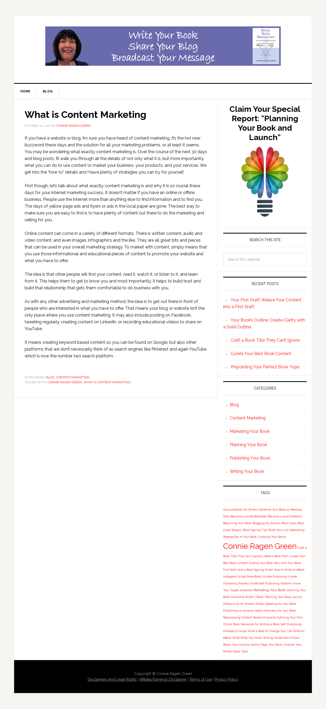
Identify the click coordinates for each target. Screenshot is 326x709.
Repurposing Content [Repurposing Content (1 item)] (237, 617)
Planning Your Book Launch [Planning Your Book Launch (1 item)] (283, 597)
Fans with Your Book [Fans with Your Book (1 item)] (287, 562)
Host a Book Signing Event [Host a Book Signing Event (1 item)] (255, 569)
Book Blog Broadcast (163, 46)
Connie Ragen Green (65, 382)
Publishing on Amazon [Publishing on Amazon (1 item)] (238, 610)
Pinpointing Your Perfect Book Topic (265, 366)
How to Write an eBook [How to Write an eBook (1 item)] (289, 569)
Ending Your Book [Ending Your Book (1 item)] (261, 562)
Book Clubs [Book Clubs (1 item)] (289, 523)
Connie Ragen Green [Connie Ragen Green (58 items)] (260, 546)
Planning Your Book (248, 444)
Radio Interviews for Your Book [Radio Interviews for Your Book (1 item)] (275, 610)
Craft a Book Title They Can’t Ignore (265, 340)
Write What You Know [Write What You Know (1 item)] (247, 637)
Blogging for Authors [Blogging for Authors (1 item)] (266, 523)
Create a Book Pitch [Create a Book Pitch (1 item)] (275, 556)
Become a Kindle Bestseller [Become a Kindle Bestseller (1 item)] (249, 516)
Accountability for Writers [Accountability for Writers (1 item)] (240, 509)
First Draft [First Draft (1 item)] (229, 569)
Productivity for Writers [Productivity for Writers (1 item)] (239, 603)
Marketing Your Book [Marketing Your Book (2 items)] (269, 590)
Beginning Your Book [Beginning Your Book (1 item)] (237, 523)
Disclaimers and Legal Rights (112, 679)
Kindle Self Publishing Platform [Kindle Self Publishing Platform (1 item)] (271, 583)
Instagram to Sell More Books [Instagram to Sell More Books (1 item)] (242, 576)
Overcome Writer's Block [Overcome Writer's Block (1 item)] (247, 597)
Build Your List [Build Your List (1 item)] (278, 529)
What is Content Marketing (107, 382)
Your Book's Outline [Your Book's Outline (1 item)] (282, 644)
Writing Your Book (247, 471)
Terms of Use (200, 679)
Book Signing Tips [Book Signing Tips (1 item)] (255, 529)
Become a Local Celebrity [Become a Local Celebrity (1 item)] (285, 516)
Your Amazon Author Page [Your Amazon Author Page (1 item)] (250, 644)
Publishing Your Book (250, 458)
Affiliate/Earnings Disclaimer (163, 679)
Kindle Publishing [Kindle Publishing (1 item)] (275, 576)
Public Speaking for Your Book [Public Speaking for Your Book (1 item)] (276, 603)
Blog (50, 377)
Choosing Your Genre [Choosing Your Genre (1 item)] (272, 536)
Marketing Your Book (250, 431)
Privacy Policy (226, 679)
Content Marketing (72, 377)
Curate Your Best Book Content (261, 353)
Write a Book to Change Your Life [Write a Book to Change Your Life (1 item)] (270, 631)
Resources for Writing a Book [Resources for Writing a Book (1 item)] (260, 624)
